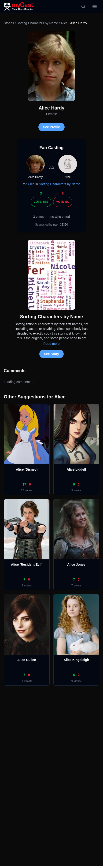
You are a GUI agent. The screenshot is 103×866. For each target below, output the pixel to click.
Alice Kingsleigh (76, 660)
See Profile (51, 127)
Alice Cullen (26, 660)
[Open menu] (94, 6)
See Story (51, 354)
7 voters (27, 585)
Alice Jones (76, 564)
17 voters (26, 490)
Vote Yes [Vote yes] (41, 201)
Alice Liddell (76, 469)
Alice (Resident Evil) (27, 564)
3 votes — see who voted (51, 217)
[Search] (83, 6)
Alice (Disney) (27, 469)
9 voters (76, 490)
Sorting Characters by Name (37, 23)
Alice (64, 23)
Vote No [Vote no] (62, 201)
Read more (51, 344)
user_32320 (60, 224)
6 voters (76, 680)
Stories (9, 23)
